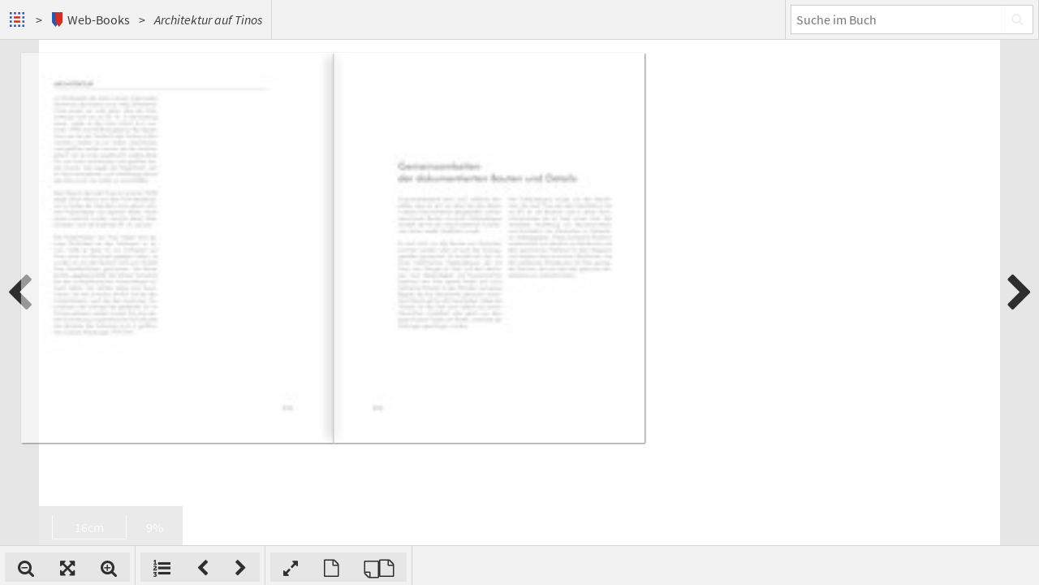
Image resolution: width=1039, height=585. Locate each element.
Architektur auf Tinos (208, 19)
